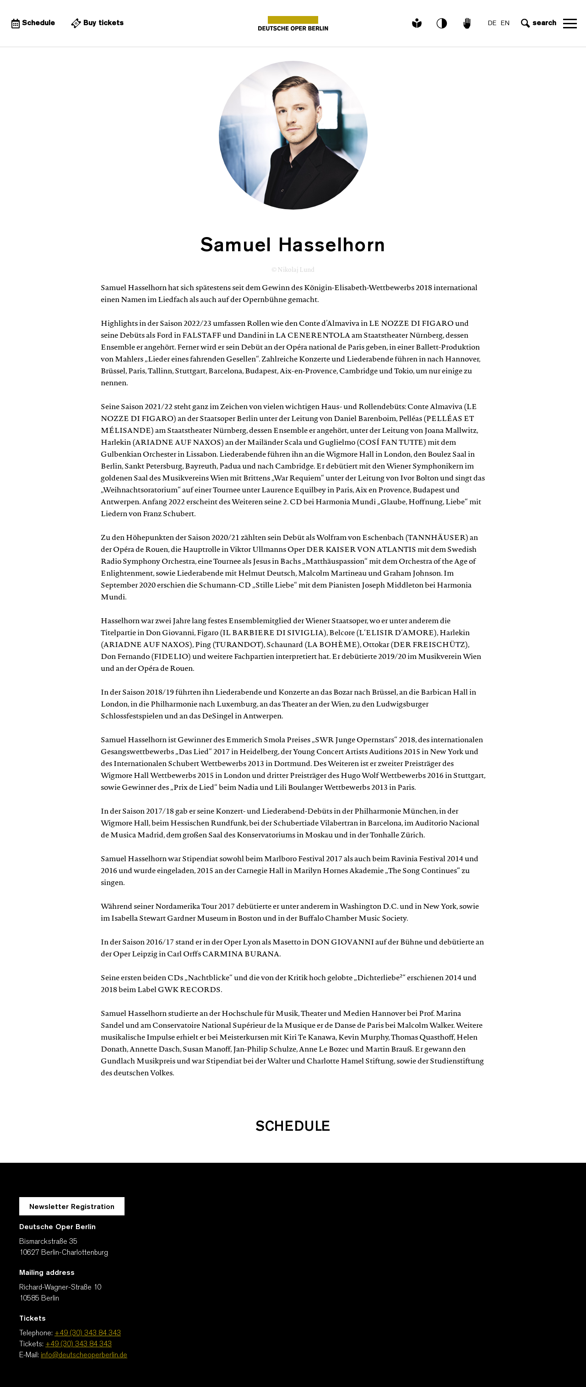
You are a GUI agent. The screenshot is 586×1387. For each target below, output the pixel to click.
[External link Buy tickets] (96, 23)
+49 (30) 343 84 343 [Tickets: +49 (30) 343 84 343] (78, 1344)
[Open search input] (537, 23)
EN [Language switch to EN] (505, 23)
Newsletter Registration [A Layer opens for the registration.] (71, 1207)
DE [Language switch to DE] (492, 23)
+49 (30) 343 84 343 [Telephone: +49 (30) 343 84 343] (87, 1333)
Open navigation (570, 23)
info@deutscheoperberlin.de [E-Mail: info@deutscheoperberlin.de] (84, 1355)
